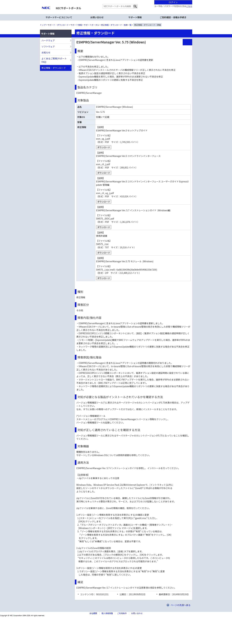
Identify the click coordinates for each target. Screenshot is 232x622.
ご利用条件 (122, 613)
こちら (189, 6)
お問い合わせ (97, 17)
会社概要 (93, 613)
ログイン (173, 2)
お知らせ (46, 52)
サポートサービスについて (59, 17)
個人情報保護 (107, 613)
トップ (43, 24)
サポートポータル (91, 24)
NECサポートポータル (68, 8)
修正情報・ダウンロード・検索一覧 (116, 24)
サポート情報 (76, 24)
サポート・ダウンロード (58, 24)
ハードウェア (48, 40)
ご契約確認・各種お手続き (173, 17)
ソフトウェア (48, 46)
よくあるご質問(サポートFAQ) (54, 60)
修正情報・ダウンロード (54, 67)
